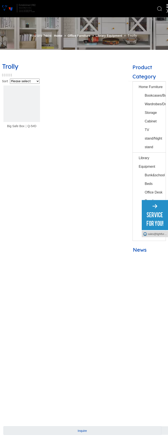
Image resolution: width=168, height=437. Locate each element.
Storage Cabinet (151, 117)
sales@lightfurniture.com (158, 233)
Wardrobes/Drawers (155, 104)
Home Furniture (151, 87)
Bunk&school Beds (155, 179)
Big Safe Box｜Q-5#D (21, 126)
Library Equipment (147, 162)
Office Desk (153, 192)
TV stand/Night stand (153, 138)
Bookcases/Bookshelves (155, 95)
